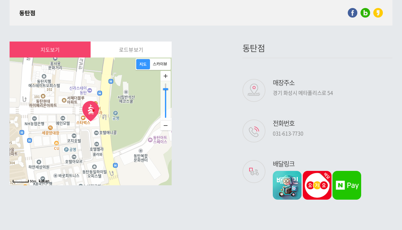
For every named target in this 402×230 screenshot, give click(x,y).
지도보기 (50, 49)
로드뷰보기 (131, 49)
